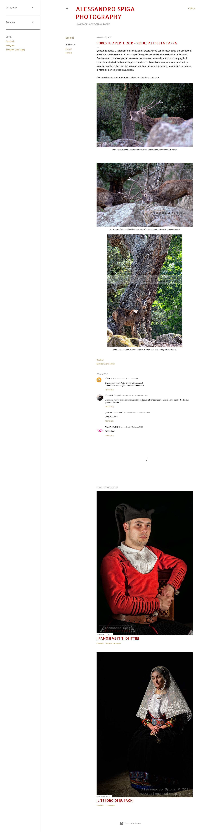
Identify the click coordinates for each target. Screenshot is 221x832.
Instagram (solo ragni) (15, 50)
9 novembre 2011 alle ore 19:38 (131, 427)
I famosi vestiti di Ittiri (118, 638)
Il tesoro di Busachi (115, 800)
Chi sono (105, 24)
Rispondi (109, 390)
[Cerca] (191, 8)
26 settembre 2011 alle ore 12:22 (125, 379)
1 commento (110, 806)
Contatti (94, 24)
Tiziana (108, 378)
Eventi (69, 49)
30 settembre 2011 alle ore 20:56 (137, 412)
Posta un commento (113, 643)
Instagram (10, 45)
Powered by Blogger (130, 823)
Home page (82, 24)
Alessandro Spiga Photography (105, 13)
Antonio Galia (111, 427)
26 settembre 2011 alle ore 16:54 (134, 396)
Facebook (10, 41)
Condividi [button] (70, 38)
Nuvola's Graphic (113, 395)
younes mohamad (114, 412)
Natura (69, 53)
